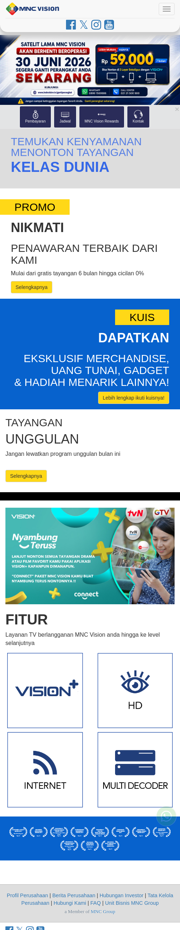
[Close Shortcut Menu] (177, 109)
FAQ (96, 903)
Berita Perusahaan (73, 895)
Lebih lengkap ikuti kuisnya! (133, 398)
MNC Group (103, 911)
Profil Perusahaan (27, 895)
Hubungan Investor (122, 895)
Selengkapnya (32, 287)
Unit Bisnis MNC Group (132, 903)
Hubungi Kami (69, 903)
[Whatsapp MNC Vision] (166, 856)
